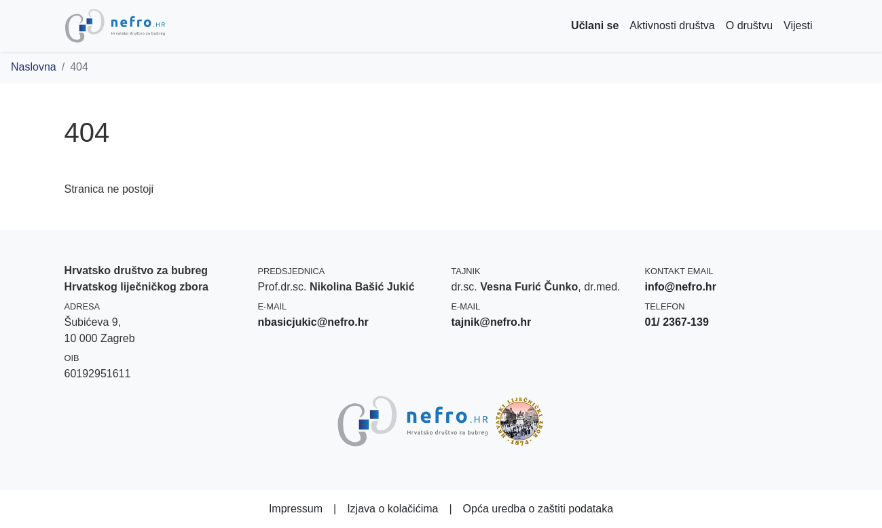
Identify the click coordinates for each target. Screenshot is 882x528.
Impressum (296, 508)
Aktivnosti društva (671, 25)
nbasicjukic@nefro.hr (313, 322)
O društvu (749, 25)
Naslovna (33, 67)
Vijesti (798, 25)
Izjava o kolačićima (392, 508)
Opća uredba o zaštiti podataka (538, 508)
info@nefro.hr (680, 287)
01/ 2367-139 (677, 322)
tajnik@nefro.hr (492, 322)
